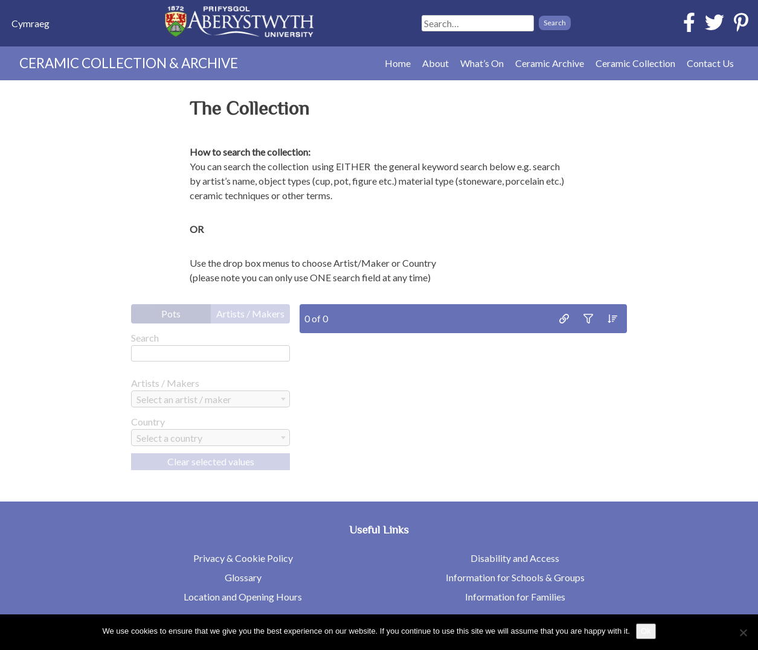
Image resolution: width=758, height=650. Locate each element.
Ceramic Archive (549, 63)
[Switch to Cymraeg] (30, 23)
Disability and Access (515, 558)
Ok (646, 631)
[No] (743, 632)
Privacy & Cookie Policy (243, 558)
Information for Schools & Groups (515, 577)
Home (398, 63)
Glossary (243, 577)
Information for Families (515, 596)
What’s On (482, 63)
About (435, 63)
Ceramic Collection (635, 63)
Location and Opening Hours (243, 596)
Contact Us (710, 63)
